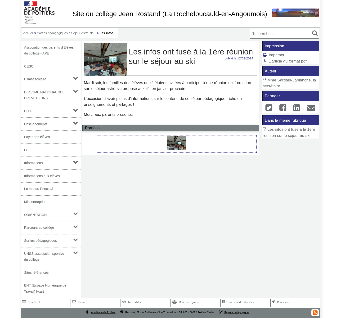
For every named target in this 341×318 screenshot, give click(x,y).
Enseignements (35, 124)
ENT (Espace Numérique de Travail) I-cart (45, 288)
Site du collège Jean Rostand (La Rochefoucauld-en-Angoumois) (169, 14)
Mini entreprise (35, 202)
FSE (27, 150)
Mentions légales (184, 302)
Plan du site (31, 302)
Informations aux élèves (42, 176)
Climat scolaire (35, 79)
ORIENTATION (35, 215)
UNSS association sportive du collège (44, 256)
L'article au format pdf (288, 61)
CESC (29, 66)
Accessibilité (131, 302)
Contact (79, 302)
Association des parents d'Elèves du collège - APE (49, 50)
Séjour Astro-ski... (83, 33)
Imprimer (276, 55)
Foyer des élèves (37, 137)
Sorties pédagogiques (52, 33)
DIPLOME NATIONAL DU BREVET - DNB (43, 95)
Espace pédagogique (236, 312)
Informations (33, 163)
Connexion (280, 302)
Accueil (28, 33)
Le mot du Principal (38, 189)
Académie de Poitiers (103, 312)
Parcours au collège (39, 227)
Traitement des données (237, 302)
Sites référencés (36, 272)
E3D (27, 111)
